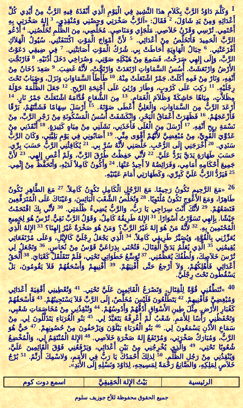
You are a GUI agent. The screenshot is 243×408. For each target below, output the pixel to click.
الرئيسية (200, 382)
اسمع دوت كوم (44, 382)
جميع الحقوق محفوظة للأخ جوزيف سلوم (121, 397)
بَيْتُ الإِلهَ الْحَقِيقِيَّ (122, 382)
